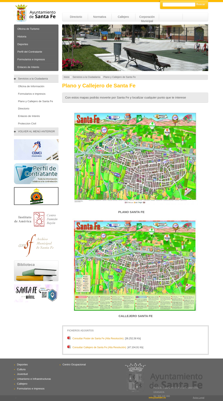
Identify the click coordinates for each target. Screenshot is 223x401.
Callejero (123, 16)
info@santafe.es (157, 397)
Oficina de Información (31, 86)
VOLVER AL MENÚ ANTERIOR (36, 131)
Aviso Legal (198, 397)
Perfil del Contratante (29, 51)
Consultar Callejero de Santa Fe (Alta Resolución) (99, 347)
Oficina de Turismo (28, 28)
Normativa (99, 16)
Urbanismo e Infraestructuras (34, 378)
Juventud (22, 374)
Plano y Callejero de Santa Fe (35, 101)
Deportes (22, 44)
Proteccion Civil (27, 123)
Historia (21, 36)
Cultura (21, 369)
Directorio (76, 16)
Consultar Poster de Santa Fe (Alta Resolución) (98, 338)
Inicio (66, 77)
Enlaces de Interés (28, 67)
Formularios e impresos (31, 59)
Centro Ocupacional (74, 364)
